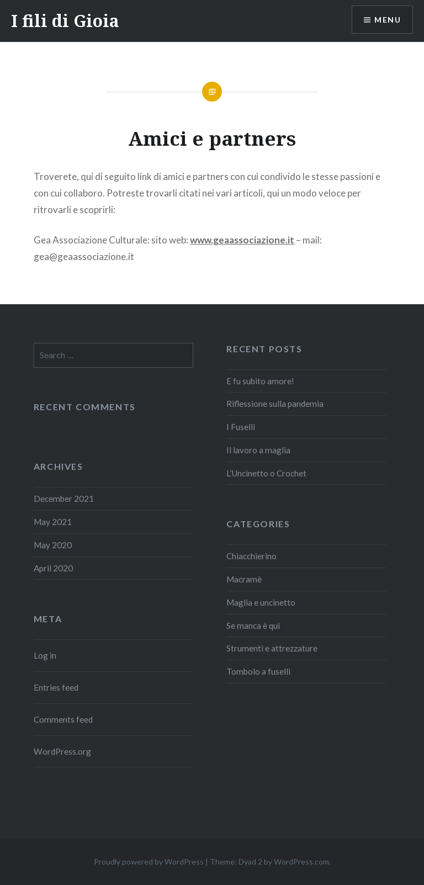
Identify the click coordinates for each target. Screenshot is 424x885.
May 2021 (53, 522)
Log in (45, 655)
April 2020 (53, 568)
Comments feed (63, 719)
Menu (387, 19)
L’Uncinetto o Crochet (266, 473)
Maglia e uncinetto (260, 602)
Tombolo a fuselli (258, 671)
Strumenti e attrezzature (271, 648)
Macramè (244, 579)
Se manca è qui (253, 625)
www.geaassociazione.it (242, 240)
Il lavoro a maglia (258, 450)
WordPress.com (301, 861)
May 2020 (53, 545)
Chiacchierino (251, 556)
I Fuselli (240, 427)
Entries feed (56, 687)
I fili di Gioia (65, 20)
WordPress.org (62, 751)
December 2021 (64, 499)
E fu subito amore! (260, 381)
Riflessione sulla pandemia (275, 404)
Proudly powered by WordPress (149, 861)
